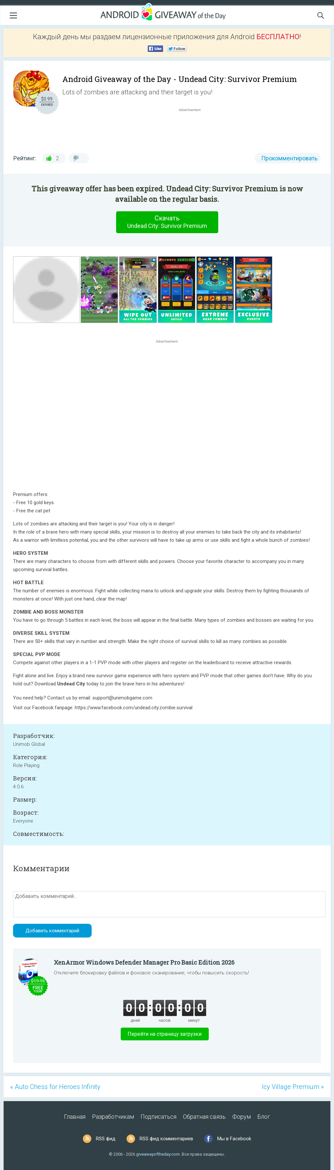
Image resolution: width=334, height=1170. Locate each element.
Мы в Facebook (234, 1139)
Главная (74, 1116)
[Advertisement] (193, 128)
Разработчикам (113, 1116)
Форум (241, 1116)
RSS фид (105, 1139)
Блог (263, 1116)
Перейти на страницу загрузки (165, 1034)
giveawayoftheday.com (158, 1154)
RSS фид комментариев (166, 1139)
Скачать (167, 222)
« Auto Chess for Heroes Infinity (55, 1087)
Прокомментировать (289, 158)
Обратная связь (204, 1116)
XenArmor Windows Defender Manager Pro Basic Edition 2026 (144, 962)
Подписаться (158, 1116)
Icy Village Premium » (293, 1087)
